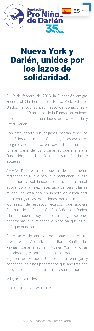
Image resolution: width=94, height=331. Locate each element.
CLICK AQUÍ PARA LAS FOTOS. (29, 288)
